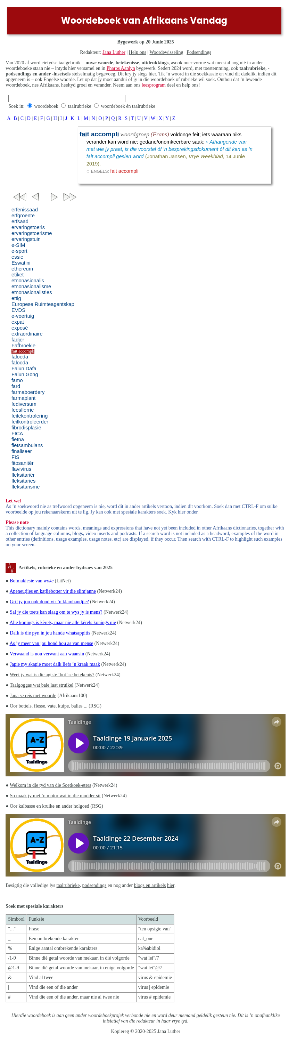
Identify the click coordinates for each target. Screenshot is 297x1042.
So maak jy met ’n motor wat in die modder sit (55, 795)
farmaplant (23, 398)
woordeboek (46, 106)
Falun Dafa (23, 368)
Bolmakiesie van (31, 580)
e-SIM (18, 245)
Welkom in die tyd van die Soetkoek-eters (50, 785)
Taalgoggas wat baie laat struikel (41, 685)
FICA (17, 433)
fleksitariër (23, 475)
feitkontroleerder (29, 422)
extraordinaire (27, 334)
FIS (15, 457)
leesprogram (154, 85)
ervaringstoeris (28, 227)
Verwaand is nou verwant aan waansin (47, 653)
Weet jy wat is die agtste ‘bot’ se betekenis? (52, 674)
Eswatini (21, 263)
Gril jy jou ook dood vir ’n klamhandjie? (49, 601)
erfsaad (19, 221)
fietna (17, 439)
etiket (17, 274)
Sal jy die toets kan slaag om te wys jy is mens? (56, 612)
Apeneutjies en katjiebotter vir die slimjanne (52, 591)
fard (15, 386)
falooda (19, 362)
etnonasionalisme (31, 286)
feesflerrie (22, 410)
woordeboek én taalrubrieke (128, 106)
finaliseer (21, 451)
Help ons (137, 52)
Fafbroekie (23, 345)
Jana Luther (113, 52)
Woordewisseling (166, 52)
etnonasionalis (27, 280)
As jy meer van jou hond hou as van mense (51, 643)
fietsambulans (27, 445)
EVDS (18, 310)
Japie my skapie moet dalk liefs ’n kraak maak (55, 664)
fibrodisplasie (26, 427)
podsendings (94, 885)
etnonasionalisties (31, 292)
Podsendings (199, 52)
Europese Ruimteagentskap (42, 304)
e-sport (19, 251)
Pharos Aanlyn (121, 68)
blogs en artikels (150, 885)
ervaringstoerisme (31, 233)
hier (170, 885)
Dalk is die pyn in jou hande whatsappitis (50, 633)
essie (17, 257)
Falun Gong (24, 374)
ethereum (22, 269)
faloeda (19, 357)
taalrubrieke (79, 106)
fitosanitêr (22, 463)
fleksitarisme (25, 487)
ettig (16, 298)
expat (17, 322)
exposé (19, 328)
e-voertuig (22, 316)
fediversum (23, 404)
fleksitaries (23, 481)
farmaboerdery (27, 392)
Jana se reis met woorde (33, 695)
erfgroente (23, 215)
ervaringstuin (26, 239)
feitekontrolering (29, 416)
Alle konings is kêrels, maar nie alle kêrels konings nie (62, 622)
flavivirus (21, 469)
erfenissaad (24, 209)
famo (17, 380)
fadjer (17, 339)
